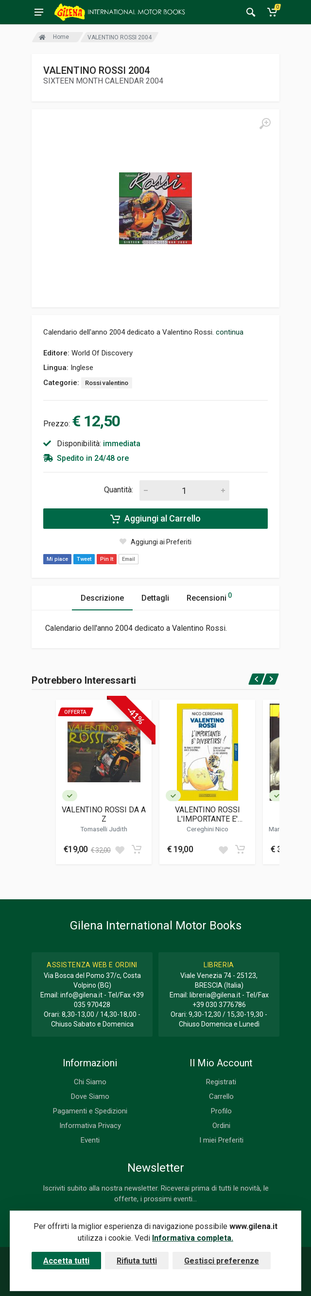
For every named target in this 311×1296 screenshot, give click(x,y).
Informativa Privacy (90, 1125)
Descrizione (102, 598)
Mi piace (57, 559)
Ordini (221, 1125)
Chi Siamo (90, 1081)
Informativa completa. (192, 1238)
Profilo (221, 1111)
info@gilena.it (81, 995)
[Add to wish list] (119, 849)
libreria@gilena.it (215, 995)
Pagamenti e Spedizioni (90, 1111)
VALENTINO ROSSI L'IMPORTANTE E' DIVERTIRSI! (207, 814)
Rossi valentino (106, 383)
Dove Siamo (90, 1096)
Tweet (84, 559)
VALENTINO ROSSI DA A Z (104, 814)
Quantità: (118, 489)
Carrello (221, 1096)
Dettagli (155, 598)
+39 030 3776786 (219, 1005)
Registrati (221, 1081)
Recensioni (209, 596)
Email (128, 559)
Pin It (106, 559)
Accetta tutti (66, 1260)
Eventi (90, 1140)
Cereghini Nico (207, 829)
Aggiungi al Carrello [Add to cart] (155, 518)
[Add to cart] (136, 849)
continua (229, 332)
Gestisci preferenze (221, 1260)
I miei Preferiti (221, 1140)
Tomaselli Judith (103, 829)
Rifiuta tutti (137, 1260)
